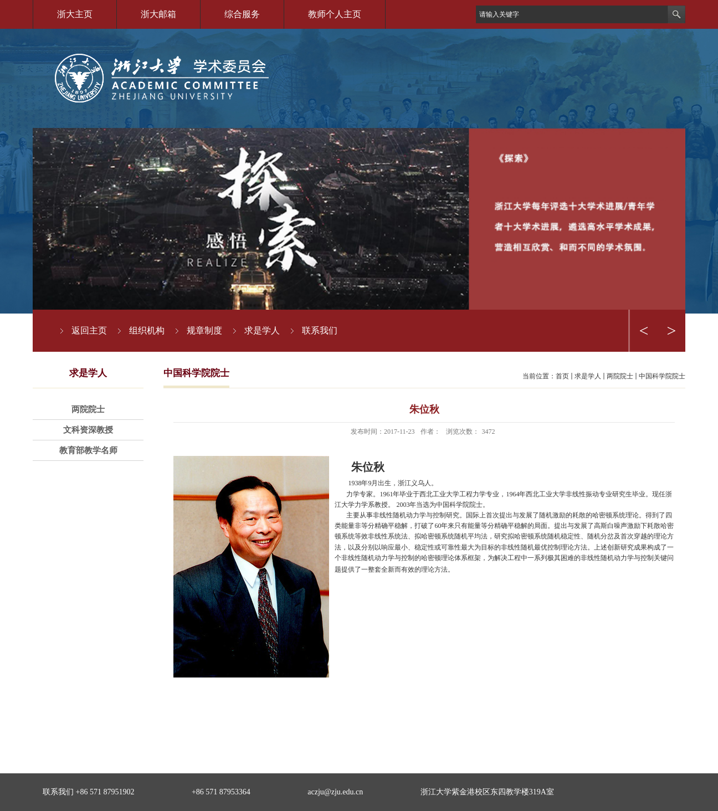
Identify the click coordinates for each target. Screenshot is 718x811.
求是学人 (588, 376)
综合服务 (242, 14)
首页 (562, 376)
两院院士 (620, 376)
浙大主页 (75, 14)
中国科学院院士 (662, 376)
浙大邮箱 (158, 14)
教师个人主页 (334, 14)
